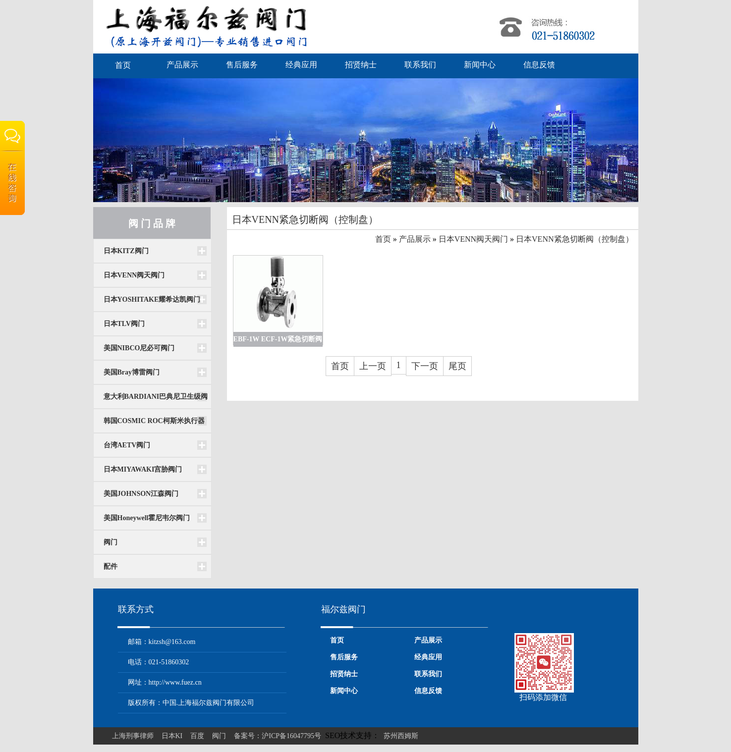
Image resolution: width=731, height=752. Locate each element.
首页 (123, 65)
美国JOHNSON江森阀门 (141, 493)
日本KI (172, 736)
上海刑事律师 (133, 736)
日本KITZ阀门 (126, 251)
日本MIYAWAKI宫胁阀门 (143, 469)
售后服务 (242, 64)
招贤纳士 (361, 64)
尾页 (457, 366)
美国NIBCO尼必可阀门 (139, 348)
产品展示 (182, 64)
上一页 (372, 366)
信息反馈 (539, 64)
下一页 (424, 366)
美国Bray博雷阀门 (132, 372)
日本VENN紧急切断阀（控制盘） (574, 239)
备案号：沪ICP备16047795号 (277, 736)
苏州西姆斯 (401, 736)
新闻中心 (480, 64)
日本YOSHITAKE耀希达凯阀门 (152, 299)
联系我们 (420, 64)
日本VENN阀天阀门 (134, 275)
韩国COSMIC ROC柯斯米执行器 (154, 421)
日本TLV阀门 (124, 323)
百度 (197, 736)
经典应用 (301, 64)
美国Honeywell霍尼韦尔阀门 (147, 518)
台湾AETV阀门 (127, 445)
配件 (110, 566)
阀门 (110, 542)
